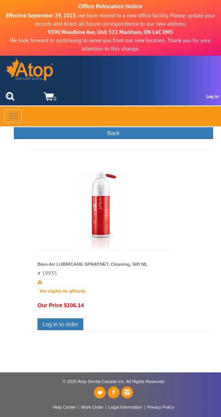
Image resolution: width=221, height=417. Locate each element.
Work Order (92, 407)
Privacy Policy (160, 407)
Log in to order (60, 324)
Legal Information (125, 407)
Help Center (64, 407)
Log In (212, 96)
